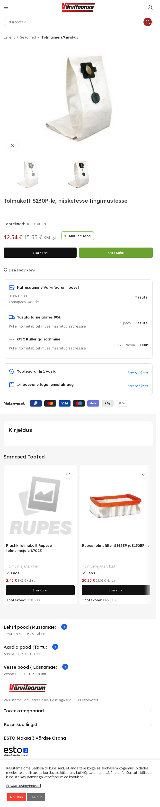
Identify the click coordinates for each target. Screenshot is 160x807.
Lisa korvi (40, 252)
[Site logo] (78, 6)
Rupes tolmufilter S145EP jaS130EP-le (116, 545)
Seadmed (28, 37)
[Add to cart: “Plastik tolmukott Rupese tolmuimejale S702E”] (40, 590)
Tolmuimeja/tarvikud (60, 37)
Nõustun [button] (16, 797)
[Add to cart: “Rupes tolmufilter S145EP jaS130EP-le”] (116, 590)
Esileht (9, 37)
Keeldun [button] (36, 797)
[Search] (78, 22)
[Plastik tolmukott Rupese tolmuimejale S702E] (40, 504)
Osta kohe (116, 252)
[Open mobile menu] (6, 7)
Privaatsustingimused (23, 785)
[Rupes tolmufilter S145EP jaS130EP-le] (116, 504)
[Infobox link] (35, 627)
